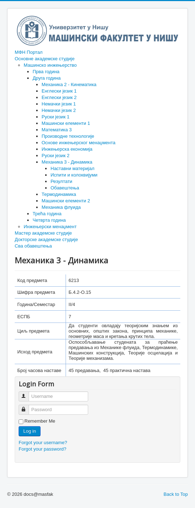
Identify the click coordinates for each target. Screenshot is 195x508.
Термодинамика (59, 194)
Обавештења (65, 187)
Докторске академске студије (46, 239)
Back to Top (175, 494)
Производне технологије (68, 136)
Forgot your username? (43, 442)
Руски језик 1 (56, 116)
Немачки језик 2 (59, 110)
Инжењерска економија (67, 149)
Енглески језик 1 (59, 91)
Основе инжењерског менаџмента (78, 142)
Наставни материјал (72, 168)
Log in (29, 431)
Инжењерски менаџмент (50, 226)
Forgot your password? (42, 449)
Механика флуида (61, 207)
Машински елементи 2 (66, 200)
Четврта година (49, 220)
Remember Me (39, 421)
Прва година (46, 71)
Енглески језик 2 (59, 97)
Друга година (47, 78)
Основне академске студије (45, 58)
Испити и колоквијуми (74, 175)
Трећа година (47, 213)
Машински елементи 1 (66, 123)
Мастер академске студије (43, 233)
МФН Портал (29, 52)
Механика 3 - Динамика (67, 162)
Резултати (61, 181)
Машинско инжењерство (50, 65)
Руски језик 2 (56, 155)
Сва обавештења (33, 246)
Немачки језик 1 (59, 104)
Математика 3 (57, 129)
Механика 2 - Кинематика (69, 84)
